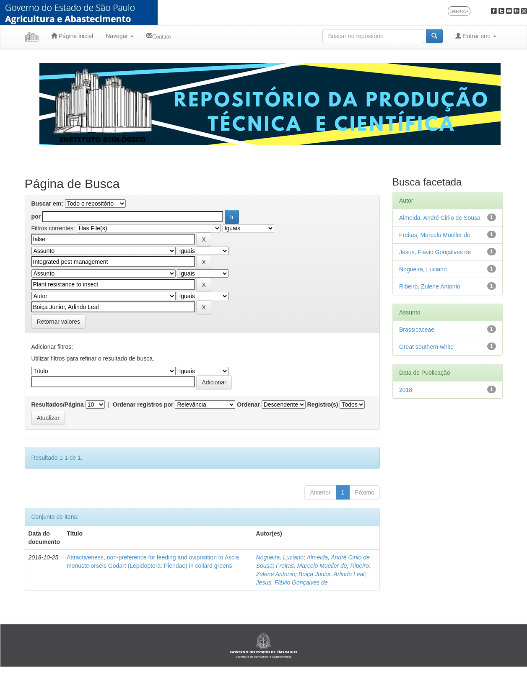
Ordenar (248, 404)
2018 (405, 389)
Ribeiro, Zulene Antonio (429, 286)
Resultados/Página (57, 404)
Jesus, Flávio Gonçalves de (292, 582)
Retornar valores (58, 321)
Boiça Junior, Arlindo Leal (331, 574)
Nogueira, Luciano (280, 557)
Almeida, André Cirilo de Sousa (439, 217)
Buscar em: (47, 203)
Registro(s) (322, 404)
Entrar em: (475, 35)
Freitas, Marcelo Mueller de (311, 565)
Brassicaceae (416, 329)
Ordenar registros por (143, 404)
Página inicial (72, 35)
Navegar (120, 36)
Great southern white (426, 346)
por (36, 216)
